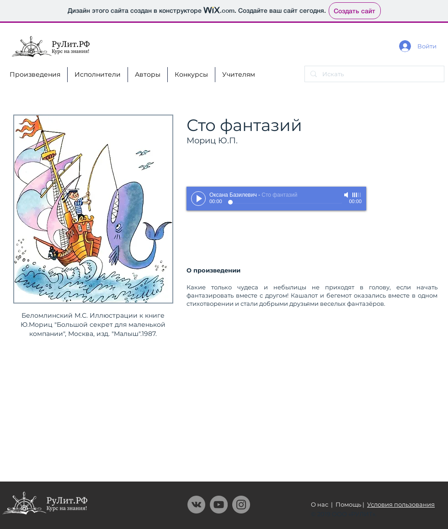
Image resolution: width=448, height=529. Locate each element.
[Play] (198, 198)
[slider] (357, 195)
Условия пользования (401, 504)
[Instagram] (241, 504)
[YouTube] (219, 504)
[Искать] (373, 74)
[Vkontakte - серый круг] (196, 504)
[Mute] (347, 194)
